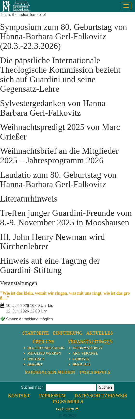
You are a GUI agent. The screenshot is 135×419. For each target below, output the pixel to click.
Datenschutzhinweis (101, 395)
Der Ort (35, 364)
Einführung (67, 333)
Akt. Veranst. (85, 353)
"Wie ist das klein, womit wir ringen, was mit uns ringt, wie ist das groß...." (65, 295)
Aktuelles (99, 333)
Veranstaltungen (90, 341)
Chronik (81, 359)
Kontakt (19, 395)
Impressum (52, 395)
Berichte (81, 364)
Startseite (35, 333)
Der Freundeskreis (45, 348)
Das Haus (35, 359)
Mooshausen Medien (50, 372)
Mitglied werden (44, 353)
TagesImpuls (94, 372)
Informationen (87, 348)
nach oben (67, 409)
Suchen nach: (33, 387)
